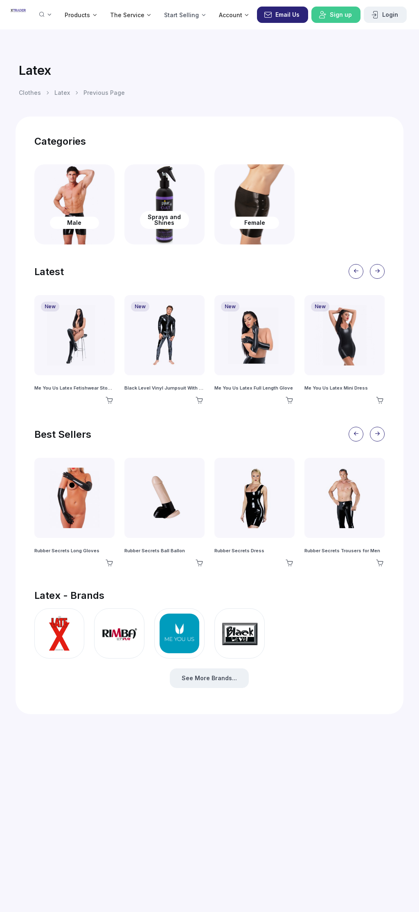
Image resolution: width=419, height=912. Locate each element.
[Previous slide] (356, 271)
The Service (127, 14)
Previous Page (104, 92)
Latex (62, 92)
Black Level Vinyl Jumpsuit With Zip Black (172, 388)
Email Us (282, 15)
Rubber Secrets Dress (239, 550)
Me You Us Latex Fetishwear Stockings (78, 388)
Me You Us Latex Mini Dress (336, 388)
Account (230, 14)
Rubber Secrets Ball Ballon (154, 550)
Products (77, 14)
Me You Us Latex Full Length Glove (253, 388)
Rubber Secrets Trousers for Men (342, 550)
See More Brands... (209, 677)
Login (384, 15)
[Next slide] (377, 271)
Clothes (30, 92)
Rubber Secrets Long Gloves (66, 550)
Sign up (335, 15)
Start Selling (181, 14)
